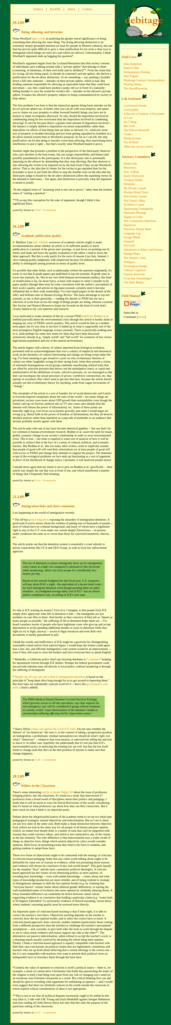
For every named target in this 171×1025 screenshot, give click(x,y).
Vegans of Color (133, 216)
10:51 (38, 1012)
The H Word (131, 142)
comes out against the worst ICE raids (53, 728)
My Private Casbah (135, 188)
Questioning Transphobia (138, 208)
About (71, 9)
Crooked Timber (133, 180)
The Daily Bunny (134, 282)
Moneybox (130, 167)
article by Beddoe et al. (95, 316)
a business (94, 659)
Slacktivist (130, 225)
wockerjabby (131, 109)
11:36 (38, 759)
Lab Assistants (131, 98)
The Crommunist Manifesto (140, 220)
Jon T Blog (130, 122)
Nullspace (129, 262)
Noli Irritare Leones (135, 196)
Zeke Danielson (133, 63)
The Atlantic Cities (135, 257)
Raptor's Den (131, 67)
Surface (38, 9)
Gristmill (129, 241)
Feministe (129, 184)
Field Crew (129, 57)
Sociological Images (135, 266)
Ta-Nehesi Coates (134, 204)
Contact (87, 9)
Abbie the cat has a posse (138, 146)
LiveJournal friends (135, 105)
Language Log (132, 233)
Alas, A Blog (131, 171)
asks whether (40, 242)
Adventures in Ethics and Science (143, 249)
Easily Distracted (134, 175)
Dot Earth (129, 245)
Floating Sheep (132, 84)
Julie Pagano (131, 76)
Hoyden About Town (136, 192)
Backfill (55, 9)
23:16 (38, 480)
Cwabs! (128, 134)
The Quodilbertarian (135, 88)
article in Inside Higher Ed (57, 792)
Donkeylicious (132, 138)
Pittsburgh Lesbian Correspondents (144, 80)
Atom (141, 316)
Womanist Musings (135, 212)
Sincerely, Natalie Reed (137, 229)
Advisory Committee (136, 156)
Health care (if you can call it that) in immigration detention (50, 676)
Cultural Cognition (135, 270)
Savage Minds (132, 237)
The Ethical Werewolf (136, 130)
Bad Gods (129, 126)
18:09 (38, 210)
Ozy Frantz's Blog (134, 200)
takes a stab (38, 38)
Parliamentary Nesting (137, 72)
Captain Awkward (134, 274)
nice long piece (40, 519)
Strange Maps (132, 253)
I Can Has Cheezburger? (138, 278)
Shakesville (130, 163)
